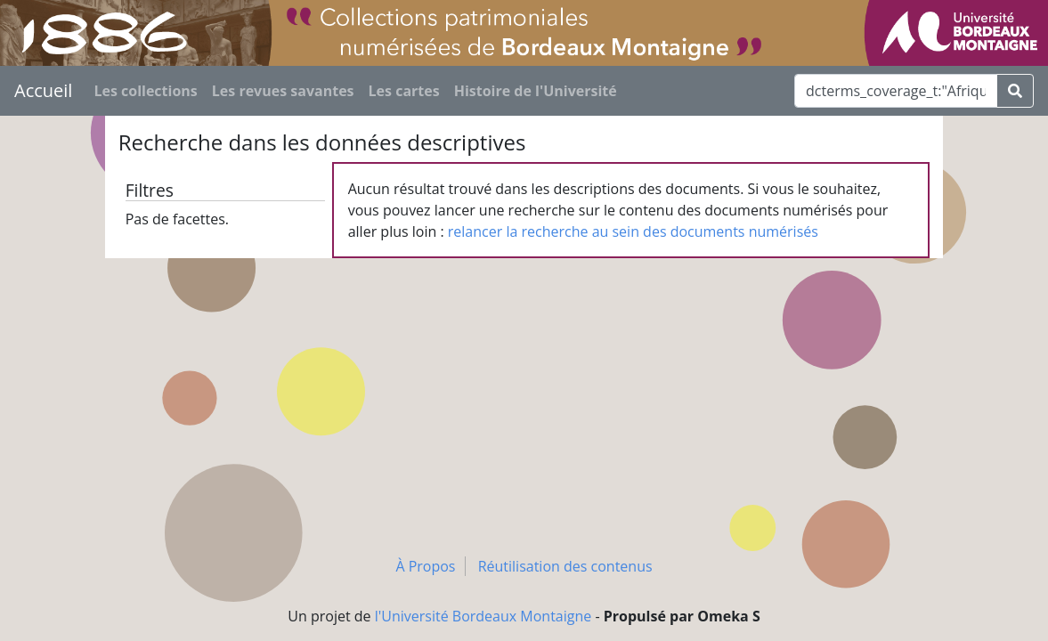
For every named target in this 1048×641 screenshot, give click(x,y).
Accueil (43, 90)
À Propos (425, 566)
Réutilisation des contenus (565, 566)
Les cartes (404, 91)
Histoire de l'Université (535, 91)
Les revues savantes (283, 91)
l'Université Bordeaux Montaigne (483, 616)
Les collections (145, 91)
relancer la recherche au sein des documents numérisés (633, 231)
